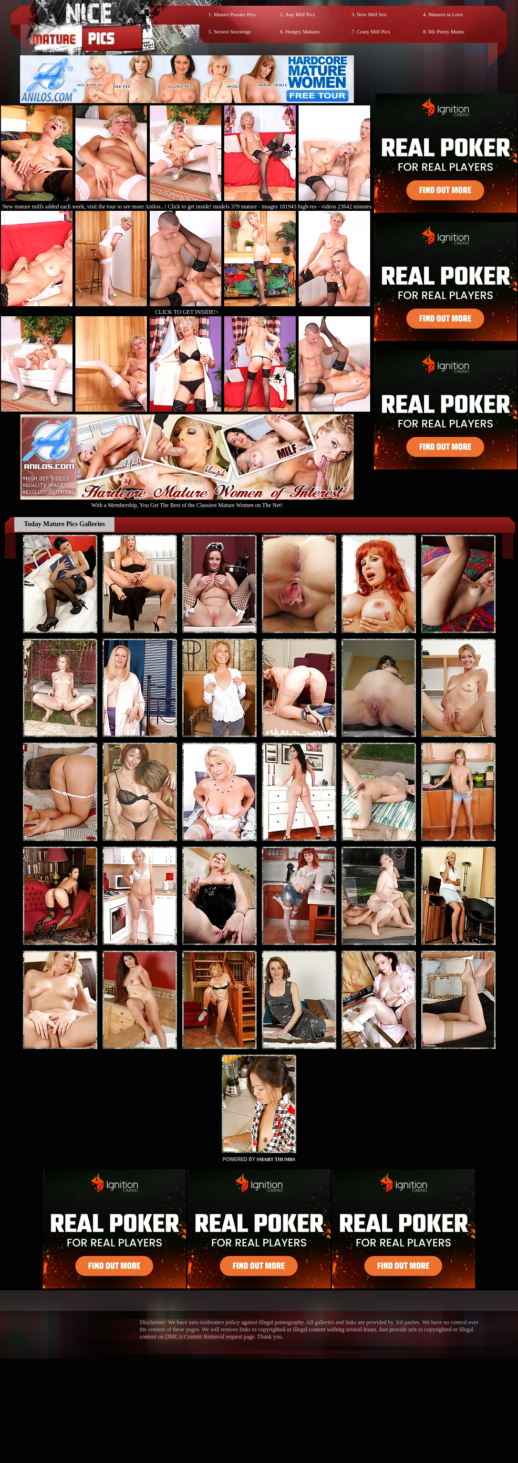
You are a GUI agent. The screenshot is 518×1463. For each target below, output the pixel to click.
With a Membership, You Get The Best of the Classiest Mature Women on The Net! (187, 501)
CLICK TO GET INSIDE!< (187, 312)
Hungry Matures (302, 31)
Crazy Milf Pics (373, 31)
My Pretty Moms (446, 31)
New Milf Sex (371, 14)
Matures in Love (445, 14)
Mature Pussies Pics (235, 14)
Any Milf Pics (300, 14)
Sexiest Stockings (232, 31)
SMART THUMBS (276, 1159)
